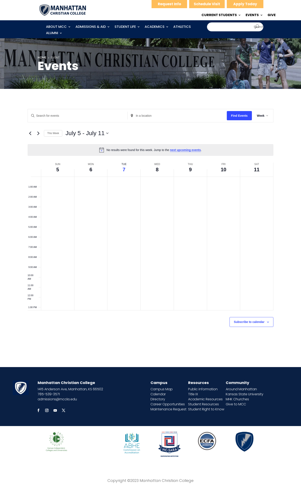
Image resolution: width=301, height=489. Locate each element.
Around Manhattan (241, 389)
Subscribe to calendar (249, 322)
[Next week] (38, 133)
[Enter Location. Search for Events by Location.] (177, 115)
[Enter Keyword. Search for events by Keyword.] (77, 115)
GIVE (272, 15)
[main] (150, 228)
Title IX (193, 394)
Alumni (52, 33)
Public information (203, 389)
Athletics (182, 27)
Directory (157, 399)
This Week (53, 133)
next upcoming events (185, 150)
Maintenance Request (168, 409)
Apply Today (245, 3)
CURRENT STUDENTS (219, 15)
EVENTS (252, 15)
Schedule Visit (207, 3)
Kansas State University (244, 394)
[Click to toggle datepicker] (86, 133)
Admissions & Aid (90, 27)
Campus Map (161, 389)
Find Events (239, 115)
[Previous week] (30, 133)
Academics (155, 27)
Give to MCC (236, 404)
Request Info (169, 3)
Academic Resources (205, 399)
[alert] (150, 150)
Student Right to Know (206, 409)
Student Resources (203, 404)
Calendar (158, 394)
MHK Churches (237, 399)
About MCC (56, 27)
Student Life (125, 27)
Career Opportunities (167, 404)
